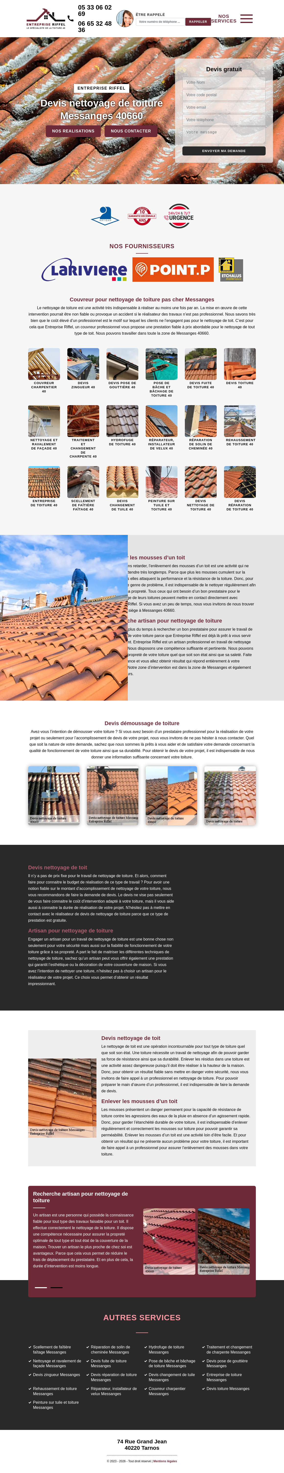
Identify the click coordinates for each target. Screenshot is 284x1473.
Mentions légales (165, 1461)
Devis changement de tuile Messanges (172, 1377)
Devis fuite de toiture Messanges (109, 1363)
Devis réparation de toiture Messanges (114, 1377)
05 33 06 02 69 (98, 10)
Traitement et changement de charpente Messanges (229, 1349)
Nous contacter (131, 131)
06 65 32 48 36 (98, 27)
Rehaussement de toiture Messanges (55, 1391)
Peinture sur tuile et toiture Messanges (56, 1405)
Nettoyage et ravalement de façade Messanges (57, 1363)
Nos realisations (73, 131)
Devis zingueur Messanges (56, 1375)
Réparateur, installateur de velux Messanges (114, 1391)
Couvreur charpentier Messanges (167, 1391)
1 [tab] (41, 1287)
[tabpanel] (87, 1232)
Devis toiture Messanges (228, 1389)
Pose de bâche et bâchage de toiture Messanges (172, 1363)
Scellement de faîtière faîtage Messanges (52, 1349)
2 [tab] (56, 1287)
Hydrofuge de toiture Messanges (166, 1349)
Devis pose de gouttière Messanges (227, 1363)
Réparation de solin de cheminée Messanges (110, 1349)
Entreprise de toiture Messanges (224, 1377)
